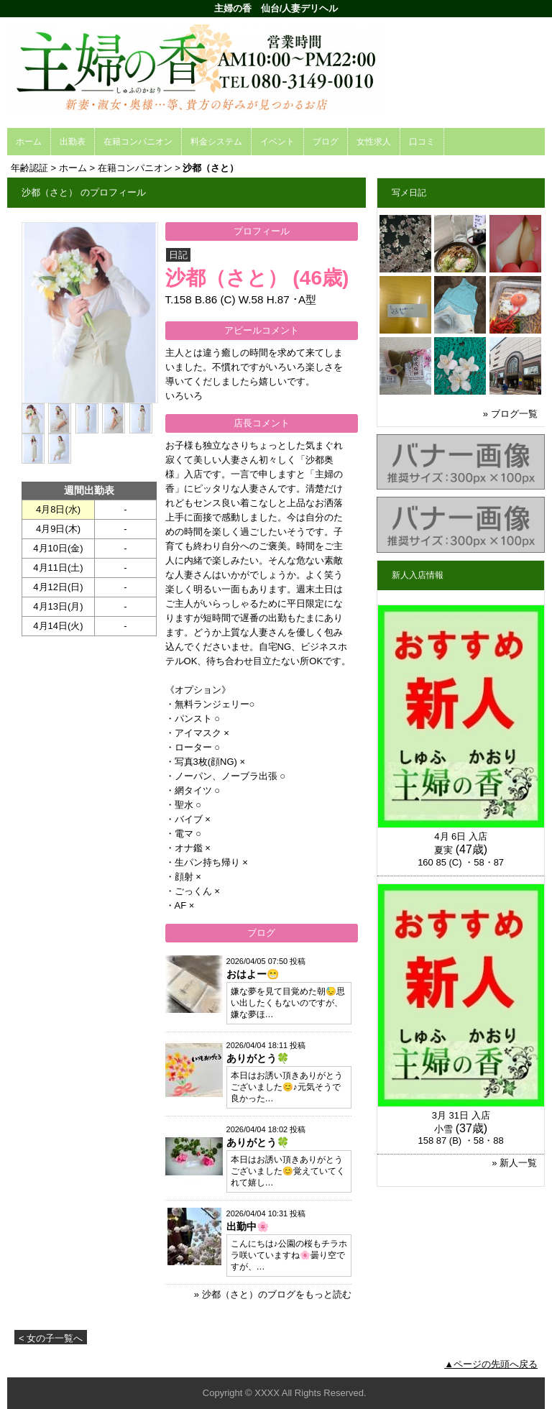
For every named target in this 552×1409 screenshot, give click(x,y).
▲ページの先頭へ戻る (491, 1364)
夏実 (443, 850)
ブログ (326, 142)
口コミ (422, 142)
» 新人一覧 (514, 1162)
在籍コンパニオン (138, 142)
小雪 (443, 1129)
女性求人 (373, 142)
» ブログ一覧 (510, 413)
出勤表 (73, 142)
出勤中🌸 (247, 1226)
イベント (277, 142)
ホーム (29, 142)
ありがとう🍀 (257, 1058)
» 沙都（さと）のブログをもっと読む (272, 1294)
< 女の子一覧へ (51, 1338)
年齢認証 (29, 167)
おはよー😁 (252, 974)
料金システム (216, 142)
